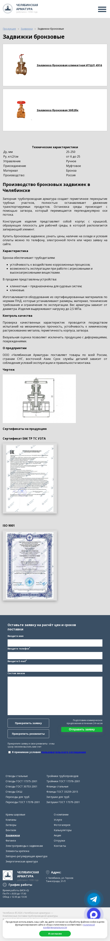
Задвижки (13, 835)
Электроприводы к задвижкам (24, 845)
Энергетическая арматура (22, 861)
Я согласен (55, 933)
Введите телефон (19, 648)
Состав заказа (16, 673)
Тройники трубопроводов (62, 776)
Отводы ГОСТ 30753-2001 (21, 786)
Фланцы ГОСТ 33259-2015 (62, 791)
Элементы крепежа (17, 851)
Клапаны (11, 819)
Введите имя (15, 636)
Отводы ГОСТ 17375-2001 (21, 781)
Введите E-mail (17, 661)
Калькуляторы (63, 830)
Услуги (58, 819)
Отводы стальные (17, 776)
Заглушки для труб (57, 797)
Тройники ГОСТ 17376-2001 (63, 781)
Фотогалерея (62, 825)
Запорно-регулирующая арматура (26, 856)
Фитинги (11, 840)
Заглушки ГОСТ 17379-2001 (63, 802)
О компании (61, 814)
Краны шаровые (15, 814)
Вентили (11, 830)
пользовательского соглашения (63, 752)
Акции (57, 835)
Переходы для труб (17, 797)
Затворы (11, 825)
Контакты (60, 845)
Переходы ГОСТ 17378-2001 (23, 802)
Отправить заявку (82, 729)
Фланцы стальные (57, 786)
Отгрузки (59, 840)
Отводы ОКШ (14, 791)
